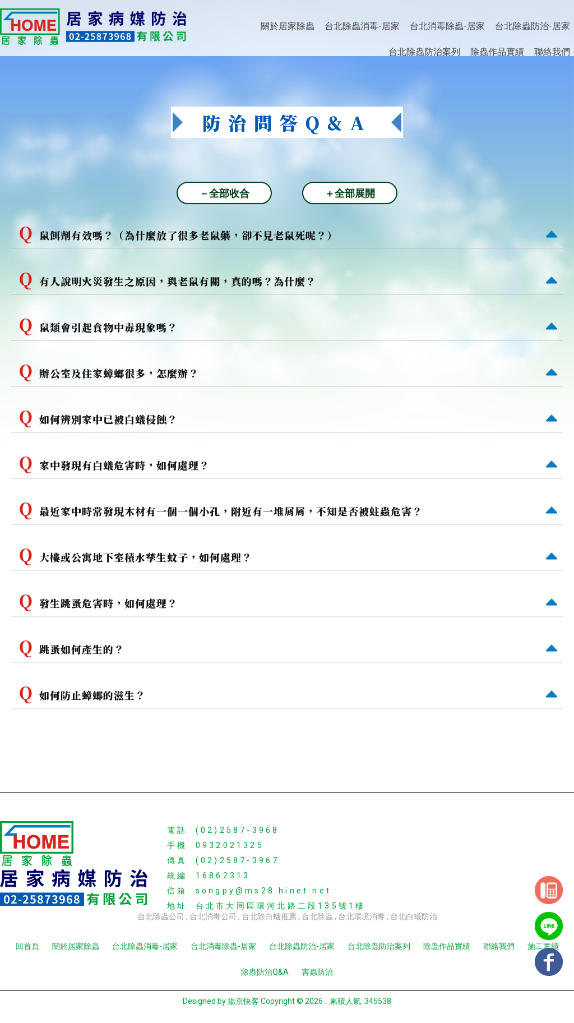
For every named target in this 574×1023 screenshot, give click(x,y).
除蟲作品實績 (497, 52)
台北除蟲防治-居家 (532, 26)
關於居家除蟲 (287, 26)
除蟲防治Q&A (265, 971)
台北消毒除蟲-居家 (447, 26)
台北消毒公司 (213, 916)
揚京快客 (243, 1001)
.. (326, 1001)
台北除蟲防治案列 (424, 52)
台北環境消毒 (361, 916)
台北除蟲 (317, 916)
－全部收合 (224, 193)
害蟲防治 (317, 971)
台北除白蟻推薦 (269, 916)
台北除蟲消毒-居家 (362, 26)
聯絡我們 (552, 52)
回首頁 (27, 946)
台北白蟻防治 (413, 916)
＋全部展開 (350, 193)
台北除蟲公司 (160, 916)
